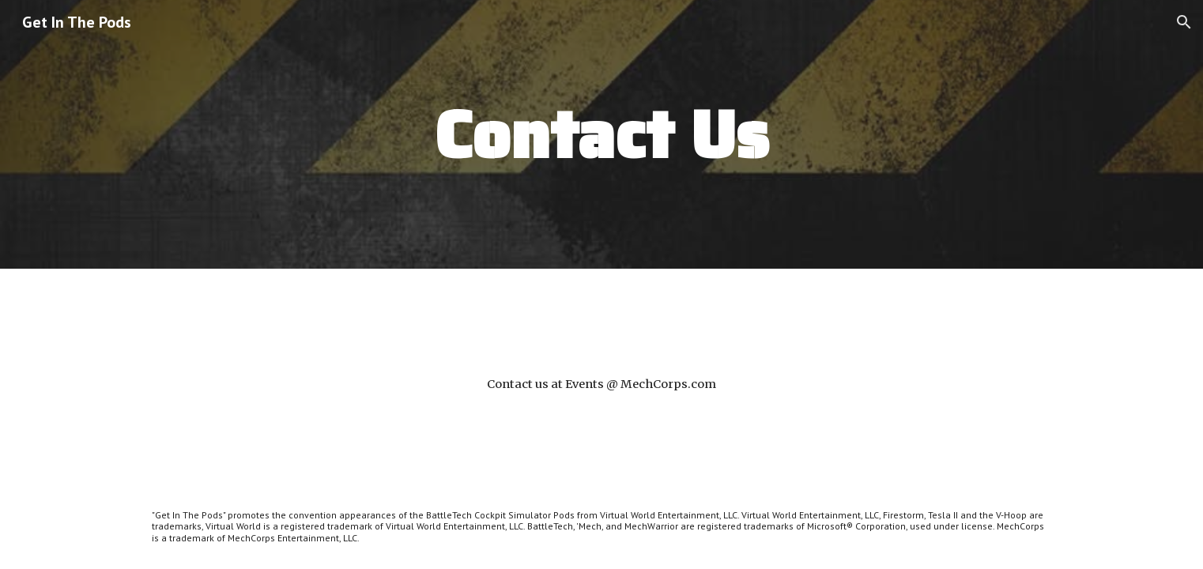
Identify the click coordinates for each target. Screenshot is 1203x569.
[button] (1184, 22)
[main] (601, 134)
